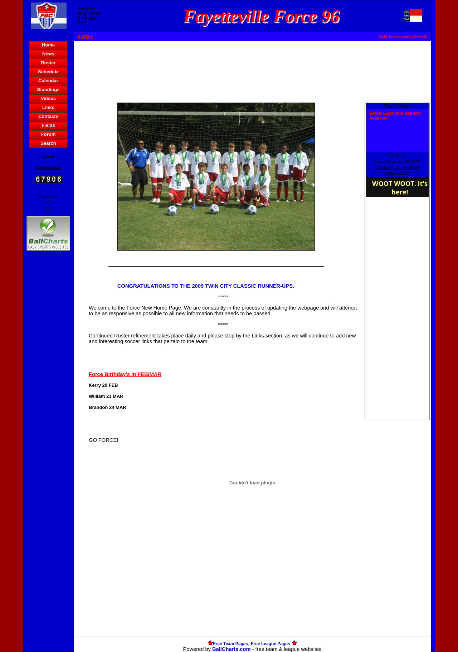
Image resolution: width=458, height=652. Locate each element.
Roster (48, 62)
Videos (48, 98)
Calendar (48, 80)
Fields (48, 125)
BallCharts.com (231, 649)
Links (48, 107)
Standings (48, 89)
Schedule (48, 71)
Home (48, 45)
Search (48, 143)
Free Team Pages (230, 643)
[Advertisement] (48, 375)
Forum (48, 134)
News (48, 53)
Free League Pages (270, 643)
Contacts (48, 116)
